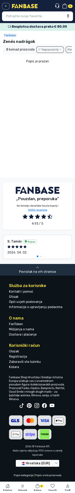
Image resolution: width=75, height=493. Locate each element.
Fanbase (10, 35)
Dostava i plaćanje (23, 334)
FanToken (16, 324)
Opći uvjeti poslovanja (25, 302)
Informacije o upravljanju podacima (35, 307)
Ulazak (14, 351)
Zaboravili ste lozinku (25, 362)
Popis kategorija (23, 475)
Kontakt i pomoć (21, 291)
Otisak (13, 297)
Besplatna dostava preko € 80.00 (37, 26)
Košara (14, 367)
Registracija (18, 356)
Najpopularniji (50, 49)
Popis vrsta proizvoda (48, 475)
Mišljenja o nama (21, 329)
